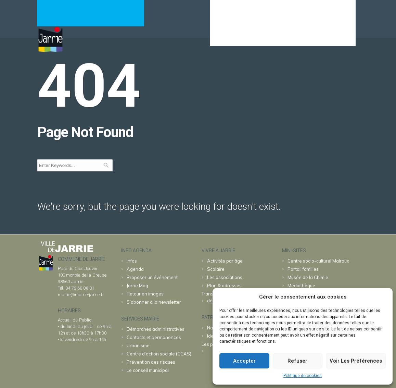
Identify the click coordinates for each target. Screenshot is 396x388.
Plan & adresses (224, 285)
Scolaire (216, 269)
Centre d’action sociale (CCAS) (159, 353)
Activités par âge (225, 261)
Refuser (297, 361)
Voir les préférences (356, 361)
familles (303, 269)
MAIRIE (256, 36)
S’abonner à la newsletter (154, 302)
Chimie (308, 277)
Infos (132, 261)
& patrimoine (330, 36)
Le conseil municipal (148, 370)
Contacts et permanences (154, 337)
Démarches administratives (155, 329)
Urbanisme (138, 345)
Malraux (318, 261)
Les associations (224, 277)
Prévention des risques (151, 362)
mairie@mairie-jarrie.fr (81, 294)
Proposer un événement (152, 277)
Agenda (224, 36)
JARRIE (289, 36)
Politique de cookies (302, 375)
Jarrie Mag (137, 285)
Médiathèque (301, 285)
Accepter (244, 361)
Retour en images (145, 293)
